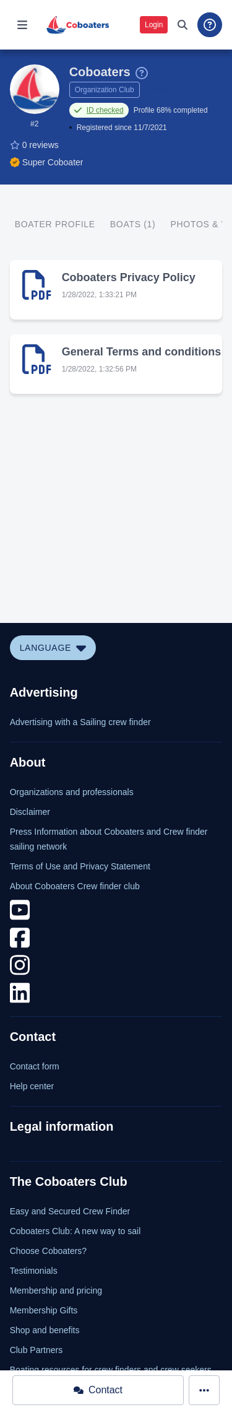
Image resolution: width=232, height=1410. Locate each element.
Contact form (34, 1066)
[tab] (55, 224)
